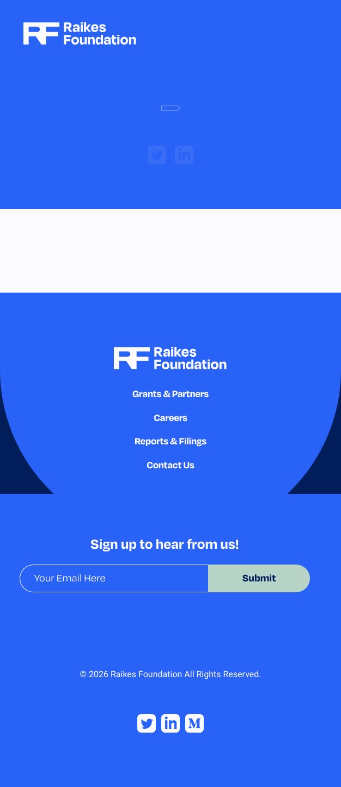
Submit (259, 578)
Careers (170, 417)
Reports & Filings (170, 441)
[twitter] (157, 155)
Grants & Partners (170, 393)
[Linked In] (170, 723)
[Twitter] (146, 723)
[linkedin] (184, 155)
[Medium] (194, 723)
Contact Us (170, 465)
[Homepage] (79, 33)
